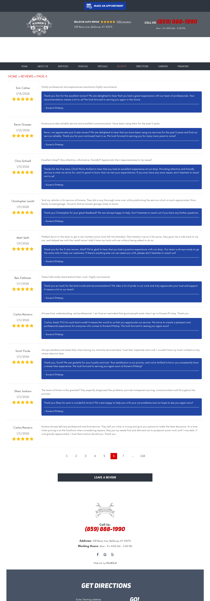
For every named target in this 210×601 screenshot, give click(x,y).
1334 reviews (124, 21)
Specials (102, 66)
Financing (183, 66)
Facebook (98, 555)
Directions (142, 66)
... (132, 456)
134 (142, 456)
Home (24, 66)
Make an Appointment (108, 5)
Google (105, 555)
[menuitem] (24, 65)
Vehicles (83, 66)
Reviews (121, 66)
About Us (42, 66)
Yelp (112, 555)
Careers (163, 66)
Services (63, 66)
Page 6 (42, 76)
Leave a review (105, 477)
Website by (105, 563)
